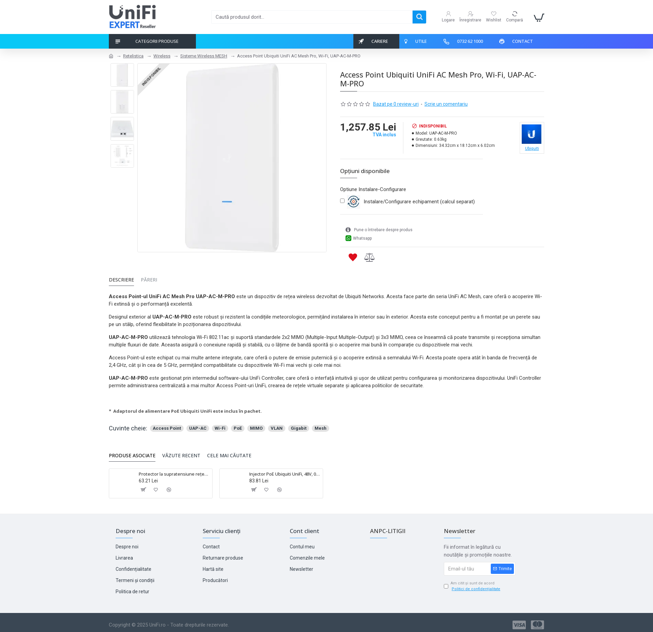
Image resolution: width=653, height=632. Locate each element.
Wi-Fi (220, 425)
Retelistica (133, 55)
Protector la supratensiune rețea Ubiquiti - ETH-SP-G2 (174, 471)
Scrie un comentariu (446, 104)
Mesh (320, 425)
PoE (238, 425)
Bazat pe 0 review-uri (396, 104)
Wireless (161, 55)
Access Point (167, 425)
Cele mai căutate (229, 453)
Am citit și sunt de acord (472, 583)
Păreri (149, 281)
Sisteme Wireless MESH (203, 55)
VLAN (277, 425)
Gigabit (298, 425)
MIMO (256, 425)
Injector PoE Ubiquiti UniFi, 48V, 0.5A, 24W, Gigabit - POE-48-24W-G (284, 471)
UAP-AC (197, 425)
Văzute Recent (181, 453)
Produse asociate (132, 453)
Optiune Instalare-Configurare (373, 189)
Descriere (121, 281)
